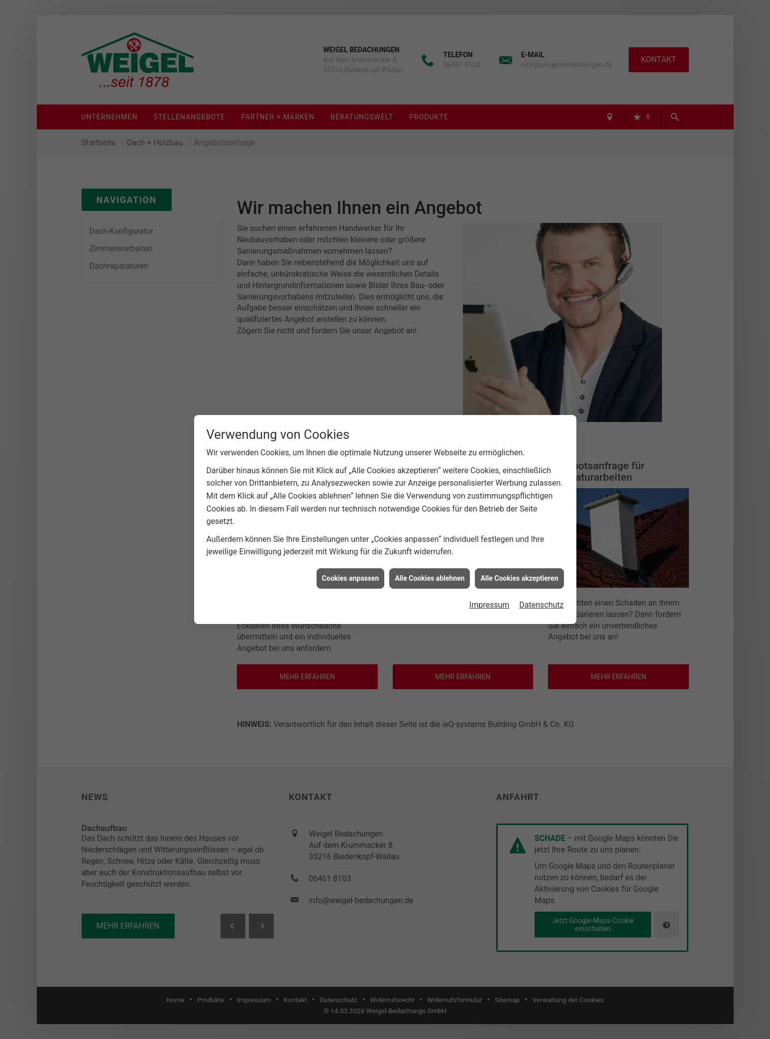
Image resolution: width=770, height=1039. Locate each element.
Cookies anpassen (350, 545)
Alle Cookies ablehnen (429, 545)
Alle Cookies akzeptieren (519, 545)
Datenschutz (541, 571)
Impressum (489, 571)
